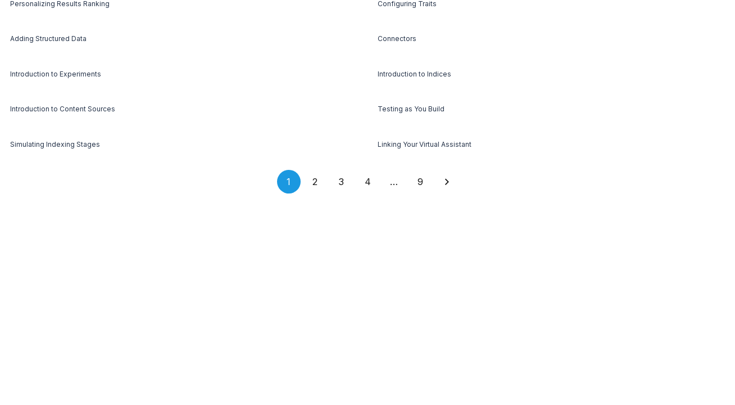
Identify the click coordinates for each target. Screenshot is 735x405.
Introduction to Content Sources (62, 109)
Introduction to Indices (414, 74)
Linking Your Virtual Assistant (424, 144)
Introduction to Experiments (55, 74)
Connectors (397, 38)
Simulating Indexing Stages (55, 144)
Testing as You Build (411, 109)
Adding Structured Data (48, 38)
